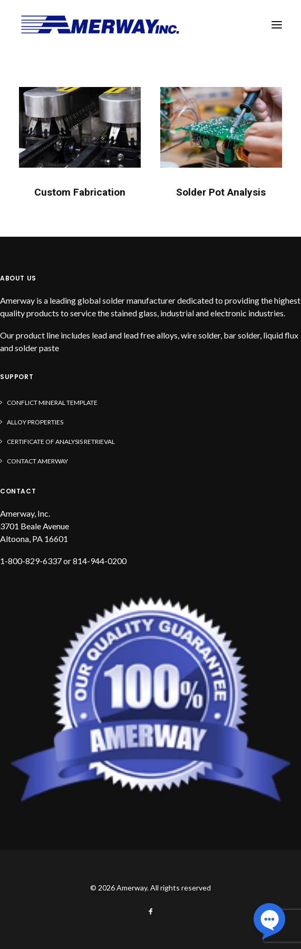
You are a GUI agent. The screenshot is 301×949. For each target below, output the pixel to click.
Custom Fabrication (79, 192)
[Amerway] (100, 24)
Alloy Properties (35, 422)
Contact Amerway (37, 461)
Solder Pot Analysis (221, 192)
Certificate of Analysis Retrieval (61, 442)
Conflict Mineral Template (52, 402)
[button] (277, 25)
